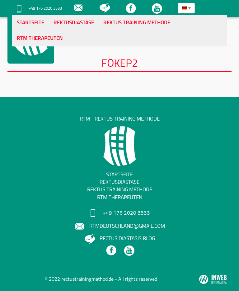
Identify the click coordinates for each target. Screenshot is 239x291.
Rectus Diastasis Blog (119, 238)
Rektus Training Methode (136, 23)
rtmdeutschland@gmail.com (119, 226)
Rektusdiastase (74, 23)
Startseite (30, 23)
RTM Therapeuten (40, 38)
